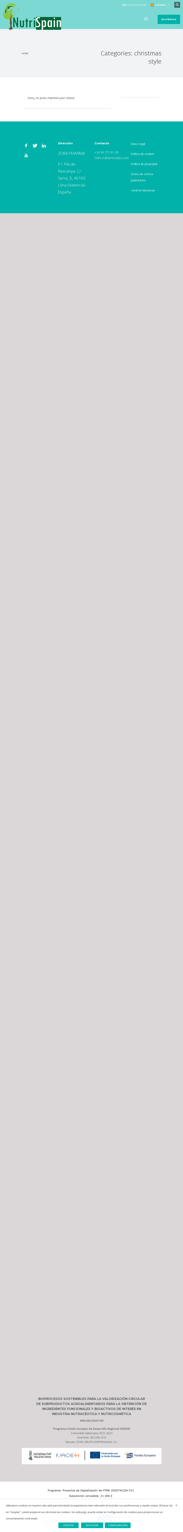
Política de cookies (142, 154)
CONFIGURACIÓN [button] (117, 1525)
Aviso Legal (138, 144)
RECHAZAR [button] (92, 1525)
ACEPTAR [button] (68, 1525)
